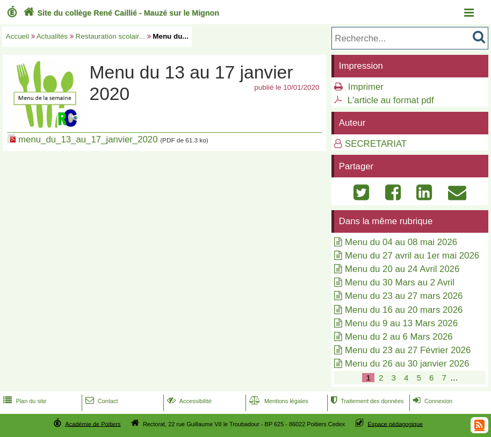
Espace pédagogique (395, 423)
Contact (100, 401)
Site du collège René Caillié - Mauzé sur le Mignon (120, 13)
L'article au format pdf (391, 100)
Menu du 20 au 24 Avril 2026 (402, 269)
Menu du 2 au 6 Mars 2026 (399, 337)
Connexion (431, 401)
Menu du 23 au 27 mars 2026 (404, 296)
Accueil (17, 36)
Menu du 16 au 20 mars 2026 (404, 310)
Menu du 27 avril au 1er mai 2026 (412, 255)
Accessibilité (188, 401)
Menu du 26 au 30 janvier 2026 (407, 364)
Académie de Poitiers (92, 423)
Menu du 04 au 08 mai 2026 (401, 242)
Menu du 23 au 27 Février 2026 (408, 350)
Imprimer (366, 87)
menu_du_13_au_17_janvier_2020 (87, 139)
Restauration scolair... (110, 36)
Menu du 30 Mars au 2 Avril (399, 282)
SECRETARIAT (376, 144)
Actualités (52, 36)
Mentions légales (277, 401)
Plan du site (23, 401)
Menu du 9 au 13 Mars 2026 (401, 323)
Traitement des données (366, 401)
